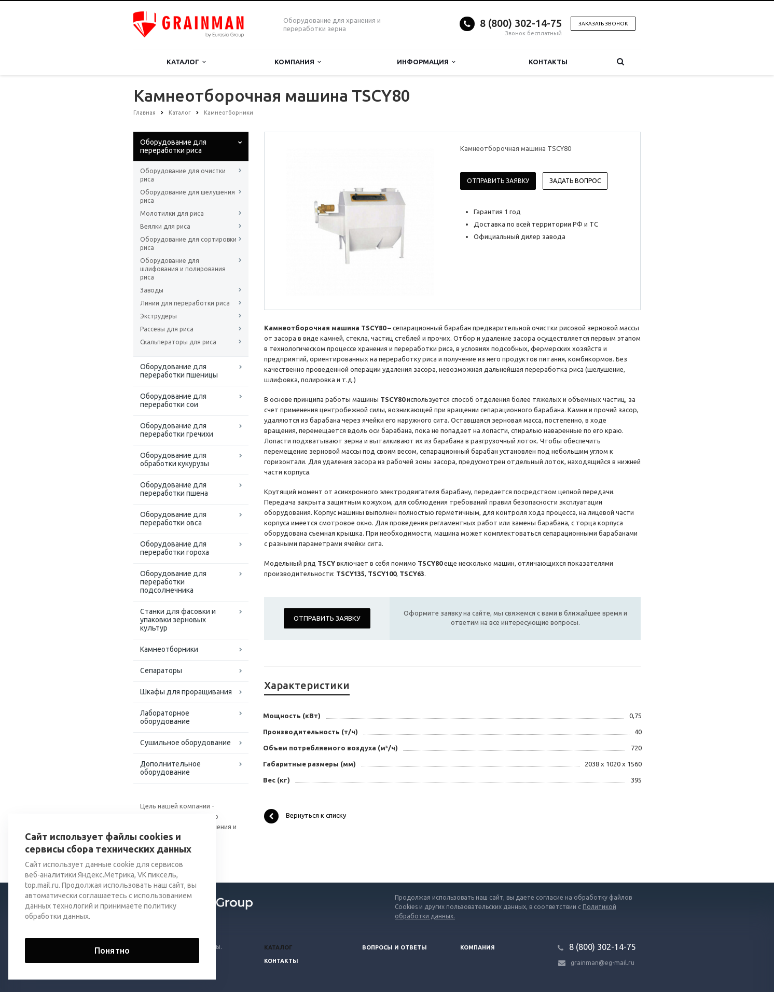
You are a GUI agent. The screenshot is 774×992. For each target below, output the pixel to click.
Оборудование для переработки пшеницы (179, 370)
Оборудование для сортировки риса (188, 243)
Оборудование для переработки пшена (174, 489)
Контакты (548, 61)
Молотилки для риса (172, 213)
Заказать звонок (603, 23)
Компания (297, 62)
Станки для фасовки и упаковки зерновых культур (178, 619)
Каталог (186, 62)
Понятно (112, 950)
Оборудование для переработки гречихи (176, 430)
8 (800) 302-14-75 (521, 23)
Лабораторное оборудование (165, 717)
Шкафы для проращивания (186, 692)
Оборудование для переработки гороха (174, 548)
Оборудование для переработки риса (173, 146)
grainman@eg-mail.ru (602, 962)
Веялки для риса (165, 226)
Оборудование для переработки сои (173, 400)
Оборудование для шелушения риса (187, 196)
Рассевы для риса (167, 329)
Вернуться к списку (305, 816)
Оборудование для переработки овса (173, 518)
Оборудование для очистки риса (183, 175)
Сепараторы (161, 670)
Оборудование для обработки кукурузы (174, 459)
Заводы (151, 290)
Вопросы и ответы (394, 947)
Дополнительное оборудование (170, 768)
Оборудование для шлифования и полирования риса (183, 269)
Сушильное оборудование (185, 742)
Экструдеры (158, 316)
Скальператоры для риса (178, 342)
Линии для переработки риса (185, 303)
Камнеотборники (169, 649)
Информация (426, 62)
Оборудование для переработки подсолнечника (173, 581)
